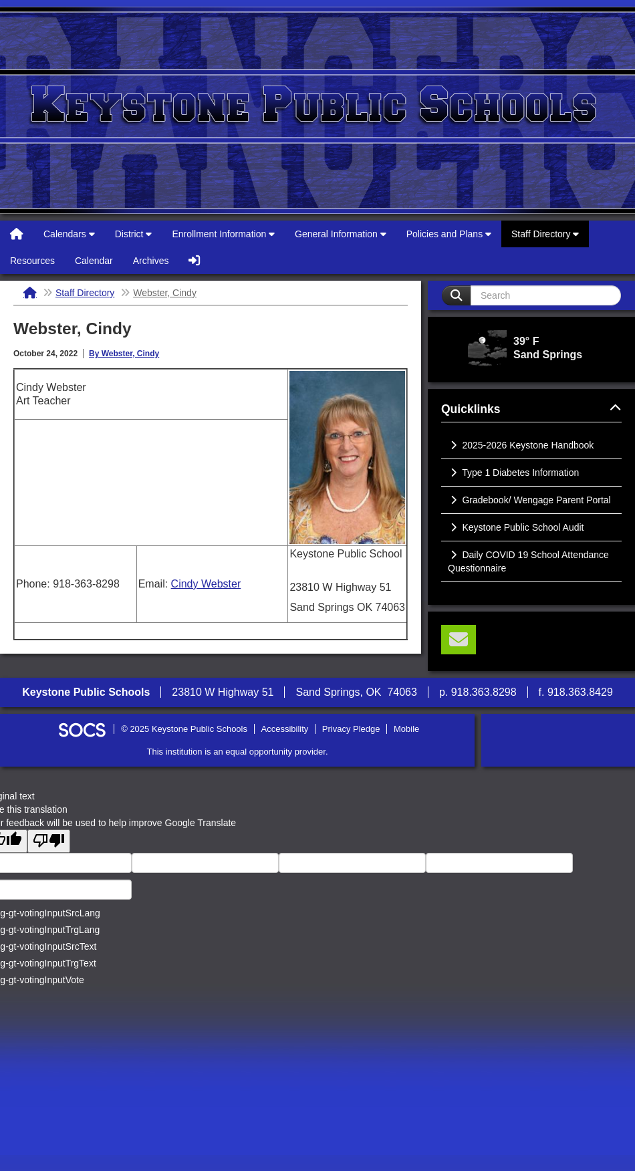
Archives (151, 260)
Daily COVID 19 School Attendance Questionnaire (528, 561)
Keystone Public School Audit (516, 527)
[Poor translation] (48, 841)
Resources (32, 260)
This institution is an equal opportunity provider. (237, 752)
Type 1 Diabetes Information (513, 472)
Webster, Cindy (165, 292)
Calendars (69, 234)
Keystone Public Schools (317, 110)
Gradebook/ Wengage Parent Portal (529, 500)
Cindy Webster (206, 584)
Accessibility (285, 729)
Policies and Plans (448, 234)
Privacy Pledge (351, 729)
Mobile (406, 729)
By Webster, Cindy (124, 353)
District (133, 234)
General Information (340, 234)
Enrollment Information (223, 234)
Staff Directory (545, 234)
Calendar (94, 260)
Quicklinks (531, 409)
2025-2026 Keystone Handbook (521, 445)
